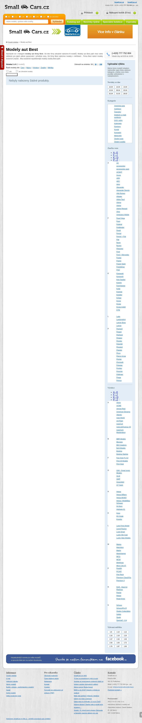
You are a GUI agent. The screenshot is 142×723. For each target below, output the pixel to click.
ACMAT (119, 172)
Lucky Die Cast (122, 535)
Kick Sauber (120, 280)
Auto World (120, 418)
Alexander (120, 187)
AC (117, 163)
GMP (118, 479)
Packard (119, 329)
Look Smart (120, 532)
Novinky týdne (91, 22)
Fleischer (119, 249)
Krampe (119, 292)
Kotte (118, 289)
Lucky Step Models (123, 538)
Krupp (118, 304)
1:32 (118, 639)
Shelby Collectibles (123, 611)
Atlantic (119, 415)
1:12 (15, 17)
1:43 (37, 17)
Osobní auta (118, 139)
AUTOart (119, 421)
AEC (118, 181)
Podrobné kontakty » (115, 690)
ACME (118, 406)
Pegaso (119, 338)
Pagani (119, 332)
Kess (118, 513)
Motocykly (118, 136)
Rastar (118, 593)
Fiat (117, 240)
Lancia (118, 326)
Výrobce (36, 68)
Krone (118, 301)
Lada (118, 317)
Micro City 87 (121, 566)
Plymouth (119, 362)
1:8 (111, 632)
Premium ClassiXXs (123, 578)
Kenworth (119, 277)
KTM (118, 310)
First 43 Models (122, 461)
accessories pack (122, 169)
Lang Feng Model (122, 526)
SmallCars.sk (119, 2)
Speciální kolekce (113, 22)
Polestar (119, 365)
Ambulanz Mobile (122, 215)
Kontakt (46, 684)
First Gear (120, 464)
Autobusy (117, 109)
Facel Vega (120, 218)
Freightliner (120, 267)
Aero (118, 184)
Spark (118, 617)
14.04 (118, 87)
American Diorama (123, 412)
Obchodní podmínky (51, 675)
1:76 (110, 646)
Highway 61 (120, 509)
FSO (118, 270)
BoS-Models (120, 448)
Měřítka (50, 68)
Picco (118, 353)
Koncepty (117, 133)
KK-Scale (119, 516)
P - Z (115, 160)
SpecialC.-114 (121, 620)
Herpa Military (121, 495)
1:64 (118, 643)
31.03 (118, 93)
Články (77, 672)
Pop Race (120, 575)
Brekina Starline (122, 454)
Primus (119, 381)
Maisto (118, 544)
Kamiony (117, 127)
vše (9, 17)
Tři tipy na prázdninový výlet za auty (86, 678)
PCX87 (119, 572)
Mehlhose (120, 563)
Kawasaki (119, 274)
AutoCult (119, 424)
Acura (118, 175)
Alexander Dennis (123, 190)
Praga (118, 377)
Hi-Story (119, 506)
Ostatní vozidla (119, 142)
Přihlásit (88, 12)
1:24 (29, 17)
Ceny (22, 68)
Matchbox (120, 547)
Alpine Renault (121, 209)
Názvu (28, 68)
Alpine (118, 206)
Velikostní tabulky (12, 681)
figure (118, 243)
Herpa (118, 492)
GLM (118, 476)
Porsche (119, 371)
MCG (118, 557)
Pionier (119, 359)
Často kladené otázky (51, 678)
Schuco (119, 605)
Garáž (8, 690)
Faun (118, 221)
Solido (118, 614)
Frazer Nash (121, 264)
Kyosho (119, 519)
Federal (119, 224)
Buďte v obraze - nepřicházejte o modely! (20, 687)
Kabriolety (118, 124)
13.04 (125, 87)
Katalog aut (73, 22)
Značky (43, 68)
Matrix (118, 551)
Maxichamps (121, 554)
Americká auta (119, 106)
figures (118, 246)
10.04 (111, 90)
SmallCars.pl (132, 2)
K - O (115, 157)
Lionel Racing (121, 529)
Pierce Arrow (121, 356)
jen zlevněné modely (25, 71)
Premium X (120, 581)
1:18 (22, 17)
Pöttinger (119, 374)
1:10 (118, 632)
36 (96, 64)
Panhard (119, 335)
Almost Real (120, 409)
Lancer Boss (121, 323)
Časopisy (117, 112)
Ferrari (118, 234)
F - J (115, 155)
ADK (118, 178)
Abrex (118, 403)
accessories (120, 166)
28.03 (125, 93)
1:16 (110, 635)
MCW (118, 560)
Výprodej (131, 22)
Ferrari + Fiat (121, 237)
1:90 (125, 646)
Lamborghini (121, 320)
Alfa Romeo (120, 193)
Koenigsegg (120, 286)
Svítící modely (11, 693)
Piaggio (119, 350)
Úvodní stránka (13, 42)
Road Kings (120, 599)
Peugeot (119, 347)
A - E (115, 152)
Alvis (118, 212)
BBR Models (121, 439)
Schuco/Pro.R (121, 608)
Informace (11, 672)
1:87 (44, 17)
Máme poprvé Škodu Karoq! (83, 687)
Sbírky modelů (11, 684)
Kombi (116, 130)
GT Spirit (119, 485)
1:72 (125, 643)
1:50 (110, 643)
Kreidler (119, 295)
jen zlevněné (54, 17)
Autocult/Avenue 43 (123, 427)
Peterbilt (119, 344)
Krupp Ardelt (121, 307)
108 (100, 64)
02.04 (111, 93)
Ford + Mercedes (122, 255)
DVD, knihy (118, 120)
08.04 (118, 90)
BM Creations (121, 445)
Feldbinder (120, 227)
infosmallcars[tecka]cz (123, 687)
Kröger (118, 298)
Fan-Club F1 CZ (122, 458)
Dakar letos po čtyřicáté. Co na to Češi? (87, 701)
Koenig (119, 283)
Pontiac (119, 368)
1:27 (110, 639)
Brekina (119, 451)
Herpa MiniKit (121, 498)
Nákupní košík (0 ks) (120, 12)
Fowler (118, 258)
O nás (8, 678)
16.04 (111, 87)
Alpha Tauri (120, 200)
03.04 (125, 90)
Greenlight (120, 482)
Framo (118, 261)
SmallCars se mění (80, 675)
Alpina (118, 203)
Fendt (118, 230)
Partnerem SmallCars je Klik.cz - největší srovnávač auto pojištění (28, 719)
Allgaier (119, 196)
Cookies (47, 687)
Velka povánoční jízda (13, 696)
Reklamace (48, 681)
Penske (119, 341)
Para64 (119, 568)
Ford (118, 252)
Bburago (119, 442)
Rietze (118, 596)
